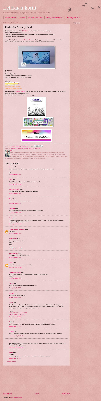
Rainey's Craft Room (14, 272)
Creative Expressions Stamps (24, 148)
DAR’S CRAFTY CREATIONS (17, 314)
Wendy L (11, 293)
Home (37, 394)
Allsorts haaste (26, 30)
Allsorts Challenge (29, 40)
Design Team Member (54, 18)
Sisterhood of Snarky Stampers (13, 88)
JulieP (11, 341)
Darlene (11, 302)
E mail (22, 18)
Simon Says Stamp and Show (13, 86)
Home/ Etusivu (10, 18)
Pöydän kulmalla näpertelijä (16, 229)
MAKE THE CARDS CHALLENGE (18, 313)
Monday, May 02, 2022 (15, 297)
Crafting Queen (13, 253)
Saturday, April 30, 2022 (15, 174)
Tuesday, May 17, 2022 (15, 358)
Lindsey (11, 331)
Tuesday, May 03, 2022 (15, 316)
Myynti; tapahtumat (35, 18)
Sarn (10, 198)
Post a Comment (11, 361)
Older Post (66, 394)
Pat (10, 322)
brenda (11, 166)
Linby (10, 179)
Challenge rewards (73, 18)
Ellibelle (11, 218)
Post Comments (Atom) (16, 397)
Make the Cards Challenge (12, 83)
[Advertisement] (36, 379)
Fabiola (11, 262)
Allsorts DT (14, 148)
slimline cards (36, 148)
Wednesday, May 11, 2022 (16, 347)
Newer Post (7, 394)
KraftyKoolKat (13, 238)
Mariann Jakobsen (14, 189)
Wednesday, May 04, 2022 (16, 336)
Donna (11, 352)
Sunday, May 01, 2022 (15, 288)
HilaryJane (12, 208)
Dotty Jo (11, 283)
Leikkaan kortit (19, 8)
